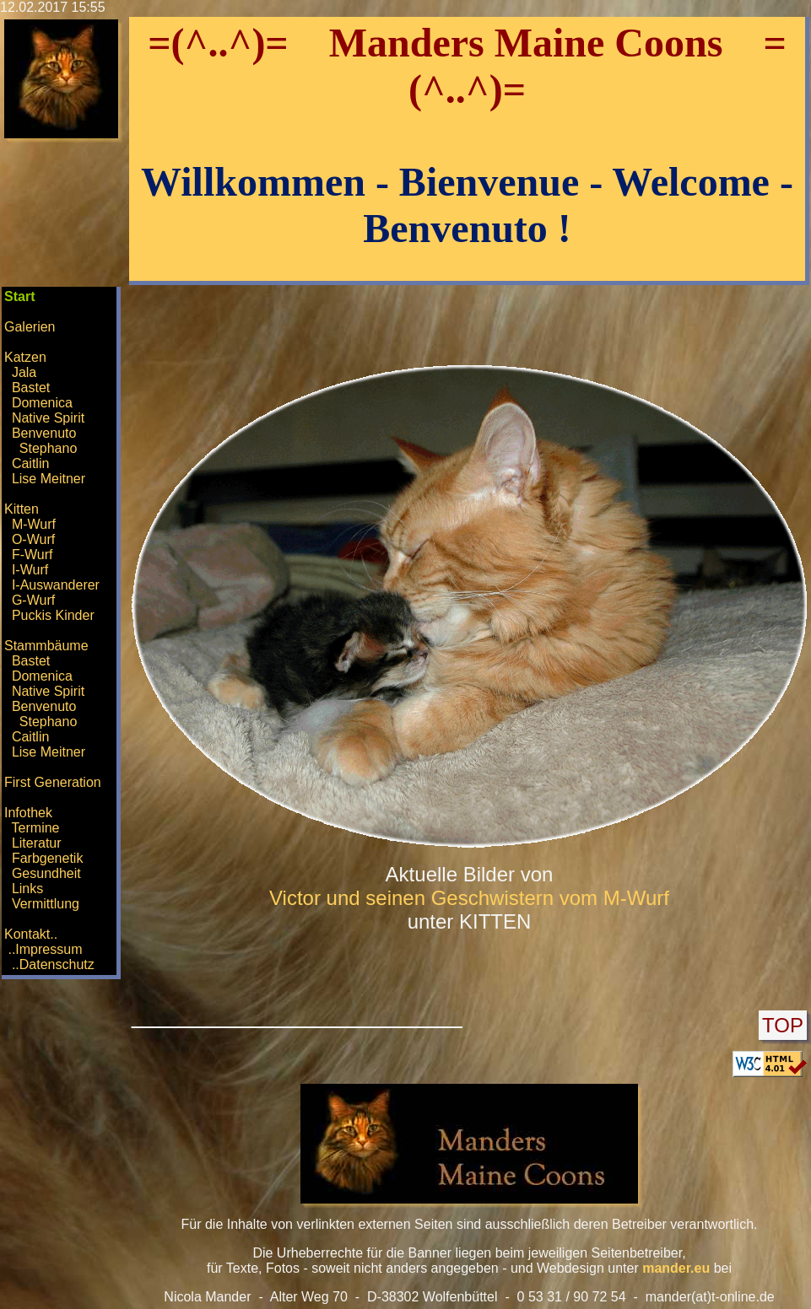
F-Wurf (32, 554)
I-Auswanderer (56, 585)
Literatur (37, 843)
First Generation (52, 782)
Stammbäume (46, 645)
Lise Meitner (48, 478)
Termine (36, 828)
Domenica (42, 403)
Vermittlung (45, 904)
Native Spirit (48, 418)
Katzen (25, 357)
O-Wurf (33, 539)
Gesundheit (46, 873)
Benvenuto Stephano (40, 440)
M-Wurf (34, 524)
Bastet (31, 387)
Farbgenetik (48, 858)
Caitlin (30, 463)
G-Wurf (33, 600)
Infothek (28, 812)
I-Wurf (30, 570)
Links (27, 888)
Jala (24, 372)
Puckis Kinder (53, 615)
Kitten (21, 509)
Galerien (29, 327)
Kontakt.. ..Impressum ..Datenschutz (49, 949)
